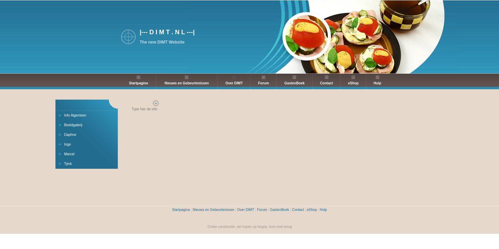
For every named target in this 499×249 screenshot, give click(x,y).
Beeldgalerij (73, 125)
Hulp (377, 83)
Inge (67, 144)
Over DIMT (234, 83)
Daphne (70, 135)
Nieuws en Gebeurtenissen (187, 83)
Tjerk (68, 164)
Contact (326, 83)
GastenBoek (294, 83)
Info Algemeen (75, 115)
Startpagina (138, 83)
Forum (263, 83)
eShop (353, 83)
